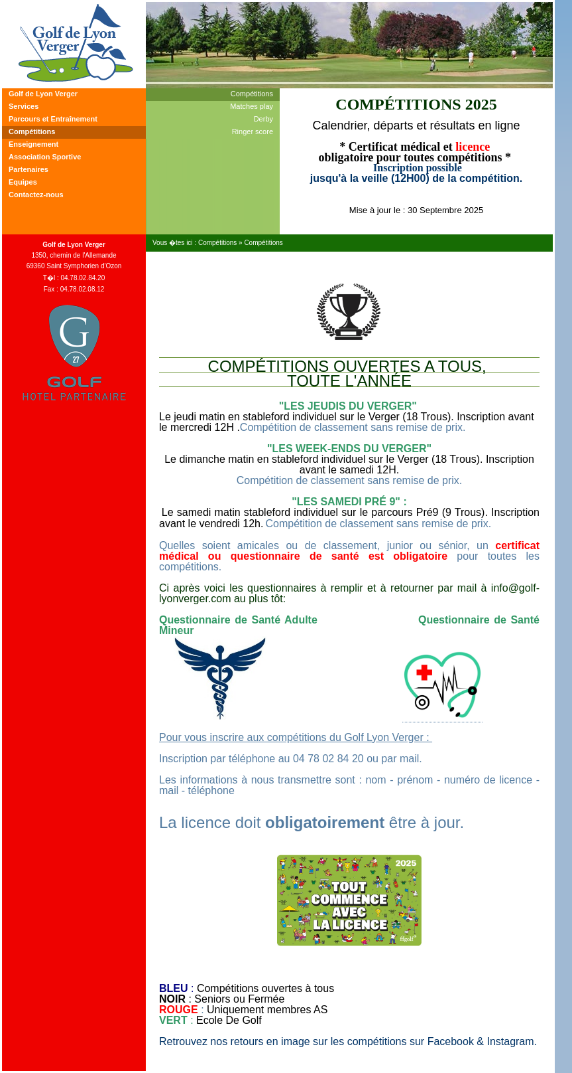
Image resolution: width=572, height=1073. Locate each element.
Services (23, 106)
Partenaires (28, 169)
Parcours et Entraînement (53, 119)
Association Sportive (45, 157)
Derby (263, 119)
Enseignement (33, 144)
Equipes (23, 182)
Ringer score (252, 131)
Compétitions (32, 131)
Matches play (251, 106)
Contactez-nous (36, 195)
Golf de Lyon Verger (43, 94)
